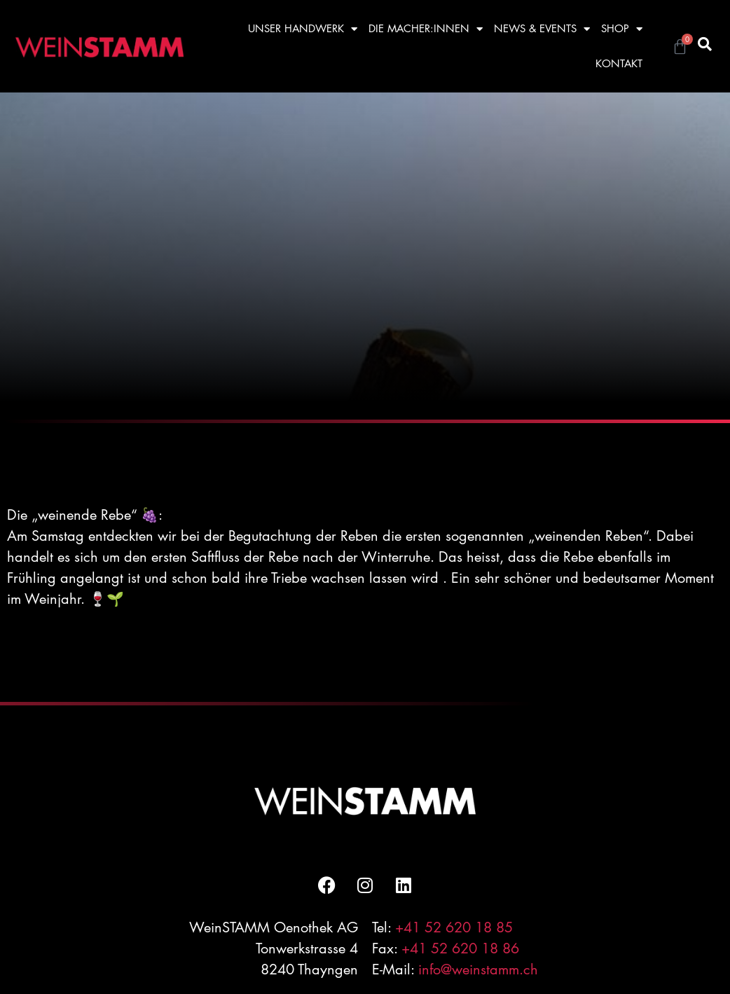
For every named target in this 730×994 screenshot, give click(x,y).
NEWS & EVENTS (542, 29)
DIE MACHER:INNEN (426, 29)
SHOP (621, 29)
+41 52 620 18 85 (454, 927)
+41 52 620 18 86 (460, 948)
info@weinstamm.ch (478, 969)
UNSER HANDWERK (302, 29)
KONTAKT (618, 63)
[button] (705, 44)
